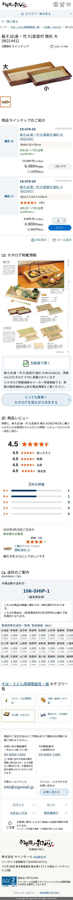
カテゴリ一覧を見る (35, 14)
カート (51, 804)
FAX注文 (38, 240)
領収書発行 (51, 813)
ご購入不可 (60, 166)
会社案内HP (39, 856)
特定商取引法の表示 (49, 892)
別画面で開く (37, 363)
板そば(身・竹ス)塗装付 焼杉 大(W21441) (41, 136)
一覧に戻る (11, 21)
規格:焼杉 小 (22, 550)
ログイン (18, 804)
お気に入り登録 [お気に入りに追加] (59, 47)
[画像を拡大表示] (36, 74)
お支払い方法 (18, 813)
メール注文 (61, 240)
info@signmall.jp (19, 787)
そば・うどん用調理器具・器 (25, 683)
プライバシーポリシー (25, 892)
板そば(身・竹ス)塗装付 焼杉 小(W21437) (41, 189)
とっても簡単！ (36, 400)
